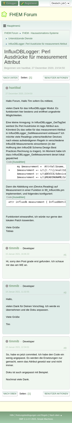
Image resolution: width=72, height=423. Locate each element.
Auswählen (18, 162)
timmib (14, 248)
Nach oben (9, 394)
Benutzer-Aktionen (56, 78)
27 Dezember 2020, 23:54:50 (19, 93)
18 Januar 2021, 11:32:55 (17, 292)
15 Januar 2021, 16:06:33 (17, 254)
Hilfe (12, 415)
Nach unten (10, 78)
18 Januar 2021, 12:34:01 (17, 347)
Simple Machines (45, 419)
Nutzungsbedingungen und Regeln (32, 415)
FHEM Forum (23, 14)
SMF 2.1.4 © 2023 (27, 419)
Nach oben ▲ (56, 415)
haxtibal (15, 87)
